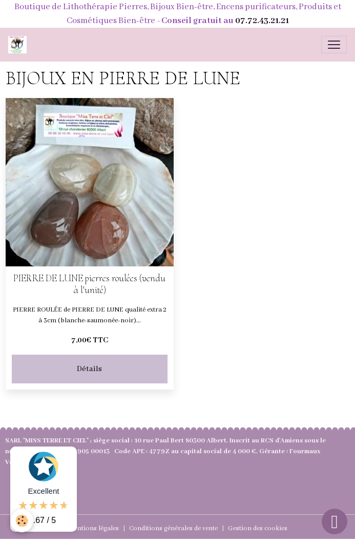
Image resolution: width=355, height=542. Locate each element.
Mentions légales (93, 528)
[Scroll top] (334, 521)
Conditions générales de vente (173, 528)
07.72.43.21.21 (262, 20)
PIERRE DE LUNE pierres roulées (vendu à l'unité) (89, 284)
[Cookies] (21, 520)
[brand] (19, 44)
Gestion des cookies (257, 528)
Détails (89, 369)
